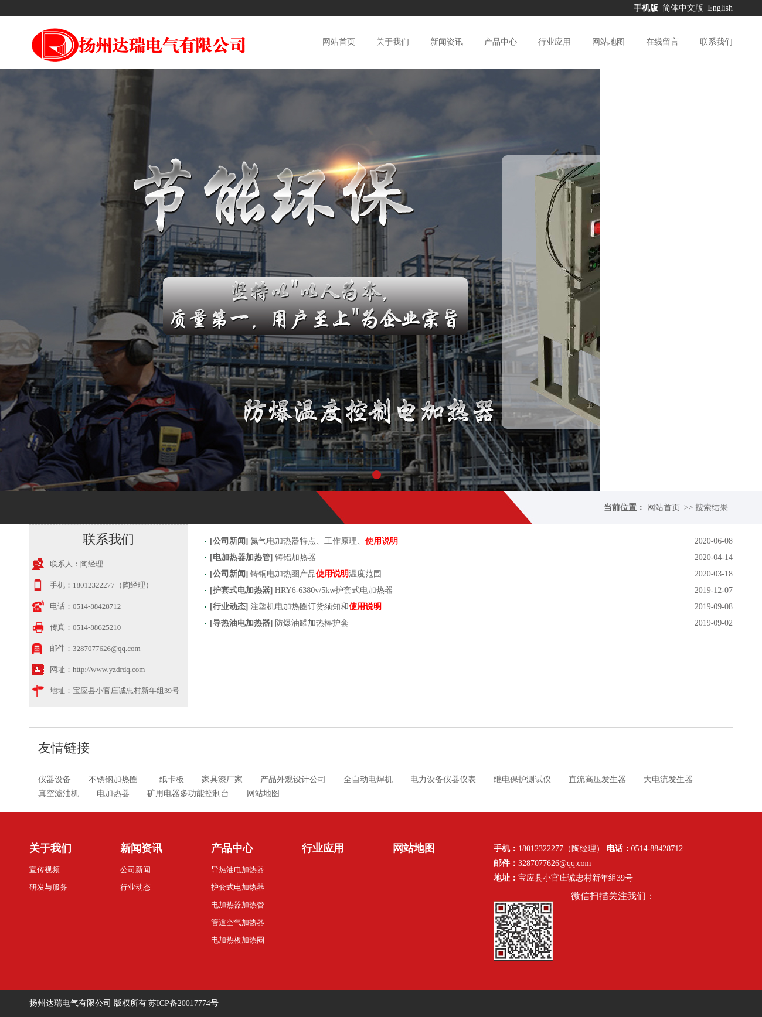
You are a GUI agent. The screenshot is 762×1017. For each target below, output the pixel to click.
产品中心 (500, 41)
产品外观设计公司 (293, 779)
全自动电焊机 (368, 779)
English (720, 8)
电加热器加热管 (241, 557)
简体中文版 (684, 8)
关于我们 (392, 41)
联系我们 (716, 41)
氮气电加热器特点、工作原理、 (324, 541)
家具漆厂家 (222, 779)
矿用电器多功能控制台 (188, 793)
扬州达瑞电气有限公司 (70, 1003)
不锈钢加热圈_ (115, 779)
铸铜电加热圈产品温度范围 (316, 573)
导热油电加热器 (241, 623)
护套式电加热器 (241, 590)
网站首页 (338, 41)
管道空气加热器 (237, 922)
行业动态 (229, 606)
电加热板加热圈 (237, 940)
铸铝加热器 (295, 557)
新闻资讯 (446, 41)
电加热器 (113, 793)
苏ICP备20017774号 (183, 1003)
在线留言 (662, 41)
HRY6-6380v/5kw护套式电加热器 (334, 590)
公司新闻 (229, 541)
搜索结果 (711, 507)
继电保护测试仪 (522, 779)
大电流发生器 (668, 779)
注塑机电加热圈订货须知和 (316, 606)
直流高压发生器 (597, 779)
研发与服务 (48, 887)
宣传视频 (44, 869)
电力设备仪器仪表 (443, 779)
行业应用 (554, 41)
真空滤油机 (58, 793)
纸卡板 (171, 779)
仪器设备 (54, 779)
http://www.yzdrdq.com (109, 669)
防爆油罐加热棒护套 (312, 623)
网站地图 (608, 41)
